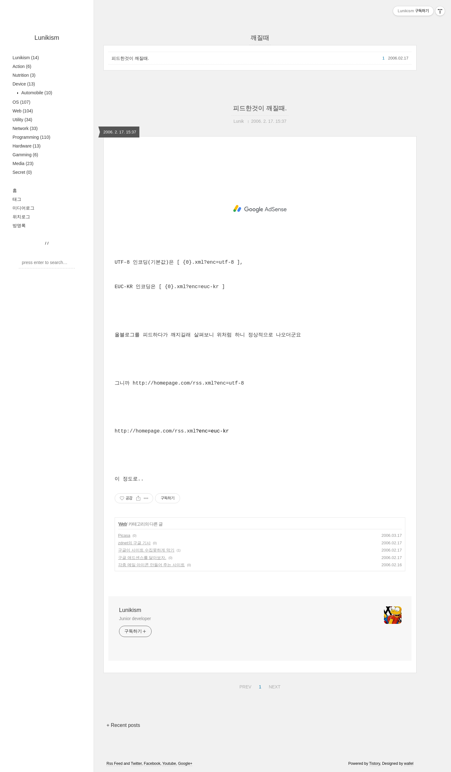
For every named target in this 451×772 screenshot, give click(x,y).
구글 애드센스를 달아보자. (142, 557)
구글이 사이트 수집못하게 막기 (146, 550)
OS (21, 102)
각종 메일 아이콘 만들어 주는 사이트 (151, 564)
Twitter (136, 763)
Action (22, 66)
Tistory (374, 763)
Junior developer (135, 618)
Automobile (36, 92)
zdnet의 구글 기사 (134, 543)
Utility (22, 119)
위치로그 (21, 216)
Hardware (27, 145)
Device (24, 83)
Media (23, 163)
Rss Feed (114, 763)
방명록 (19, 225)
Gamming (25, 154)
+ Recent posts (123, 725)
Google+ (185, 763)
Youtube (169, 763)
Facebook (152, 763)
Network (25, 128)
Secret (22, 172)
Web (23, 110)
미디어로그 (23, 207)
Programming (31, 137)
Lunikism (46, 37)
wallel (408, 763)
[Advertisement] (260, 209)
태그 (17, 199)
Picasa (124, 535)
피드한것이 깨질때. (130, 58)
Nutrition (24, 75)
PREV (244, 685)
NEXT (273, 685)
